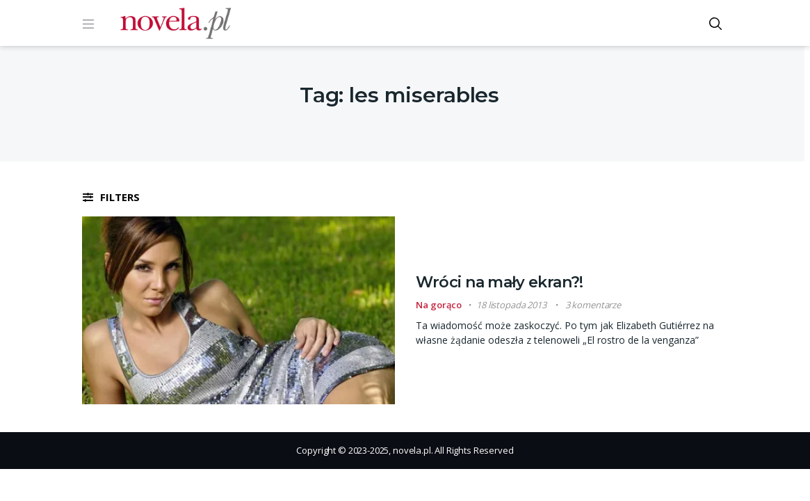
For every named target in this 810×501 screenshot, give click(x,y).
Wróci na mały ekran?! (499, 282)
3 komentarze (593, 305)
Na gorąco (439, 305)
